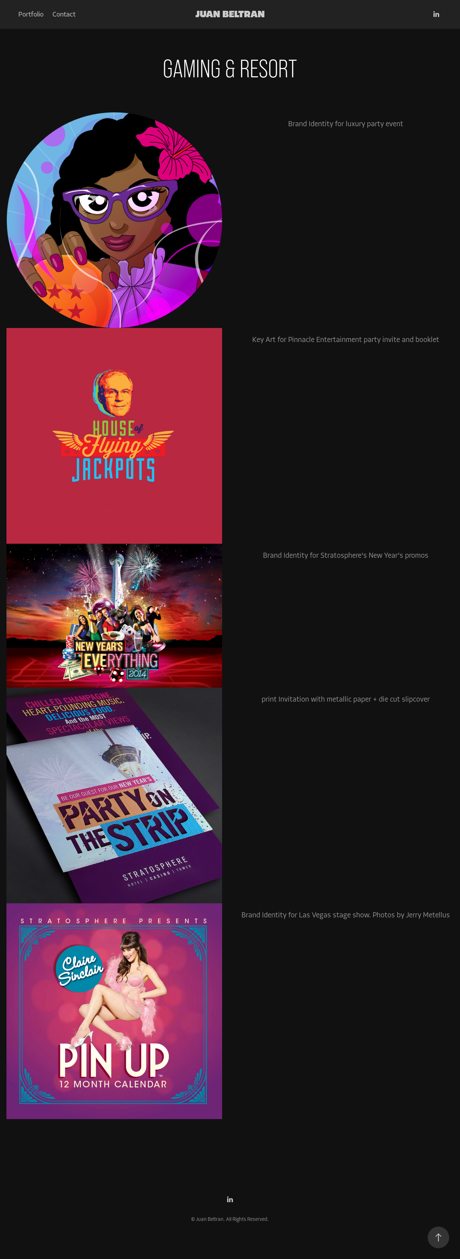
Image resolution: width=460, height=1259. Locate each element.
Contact (63, 14)
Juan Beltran (230, 14)
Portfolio (30, 14)
